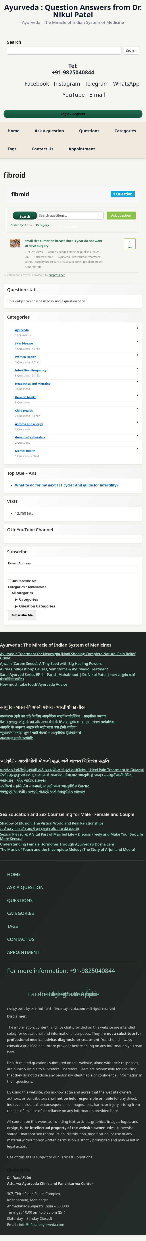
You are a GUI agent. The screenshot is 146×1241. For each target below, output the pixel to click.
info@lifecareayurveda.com (41, 1224)
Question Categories (37, 606)
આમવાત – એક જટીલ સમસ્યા (23, 780)
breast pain (67, 262)
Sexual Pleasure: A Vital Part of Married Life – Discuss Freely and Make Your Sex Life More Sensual (71, 836)
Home (13, 130)
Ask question (121, 215)
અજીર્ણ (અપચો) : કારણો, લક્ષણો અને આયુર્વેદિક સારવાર (42, 791)
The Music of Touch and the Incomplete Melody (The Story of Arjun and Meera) (67, 849)
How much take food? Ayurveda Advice (33, 684)
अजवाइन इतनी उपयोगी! (16, 737)
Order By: (21, 225)
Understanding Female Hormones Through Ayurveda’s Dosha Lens (57, 844)
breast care (52, 262)
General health (25, 397)
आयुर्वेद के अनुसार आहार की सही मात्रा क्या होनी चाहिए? (38, 727)
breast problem (84, 262)
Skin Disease (24, 343)
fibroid (37, 267)
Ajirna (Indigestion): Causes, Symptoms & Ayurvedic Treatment (54, 669)
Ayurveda (22, 330)
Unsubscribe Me (22, 581)
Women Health (25, 357)
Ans (129, 244)
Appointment (82, 148)
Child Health (24, 410)
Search (131, 50)
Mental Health (25, 451)
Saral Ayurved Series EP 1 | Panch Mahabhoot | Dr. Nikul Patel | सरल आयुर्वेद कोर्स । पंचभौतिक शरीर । (68, 676)
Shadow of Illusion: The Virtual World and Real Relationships (52, 823)
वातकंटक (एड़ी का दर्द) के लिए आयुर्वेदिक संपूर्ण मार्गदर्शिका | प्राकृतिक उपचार (53, 716)
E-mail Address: (20, 563)
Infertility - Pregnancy (30, 370)
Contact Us (42, 148)
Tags (12, 148)
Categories (125, 130)
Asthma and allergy (29, 424)
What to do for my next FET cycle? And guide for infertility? (66, 485)
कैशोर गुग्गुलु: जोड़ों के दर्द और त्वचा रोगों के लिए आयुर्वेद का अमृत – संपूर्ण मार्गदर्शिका (57, 721)
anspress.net (57, 275)
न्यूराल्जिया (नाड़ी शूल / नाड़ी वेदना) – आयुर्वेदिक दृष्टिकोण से (40, 732)
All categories (20, 593)
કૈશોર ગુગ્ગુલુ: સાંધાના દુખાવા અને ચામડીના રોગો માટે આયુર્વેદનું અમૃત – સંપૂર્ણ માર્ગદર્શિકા (66, 775)
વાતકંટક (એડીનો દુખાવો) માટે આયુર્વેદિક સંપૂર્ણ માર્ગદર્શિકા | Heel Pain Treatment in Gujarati (72, 769)
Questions (89, 130)
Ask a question (49, 130)
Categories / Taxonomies (27, 587)
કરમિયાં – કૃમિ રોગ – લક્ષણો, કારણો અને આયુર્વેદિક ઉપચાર (44, 786)
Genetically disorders (30, 437)
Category (42, 225)
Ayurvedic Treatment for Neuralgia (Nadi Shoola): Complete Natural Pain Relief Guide (67, 656)
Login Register (73, 114)
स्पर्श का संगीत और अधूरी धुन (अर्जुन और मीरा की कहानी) (39, 828)
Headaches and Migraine (32, 384)
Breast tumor (44, 257)
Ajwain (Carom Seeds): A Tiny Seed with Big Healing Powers (51, 663)
